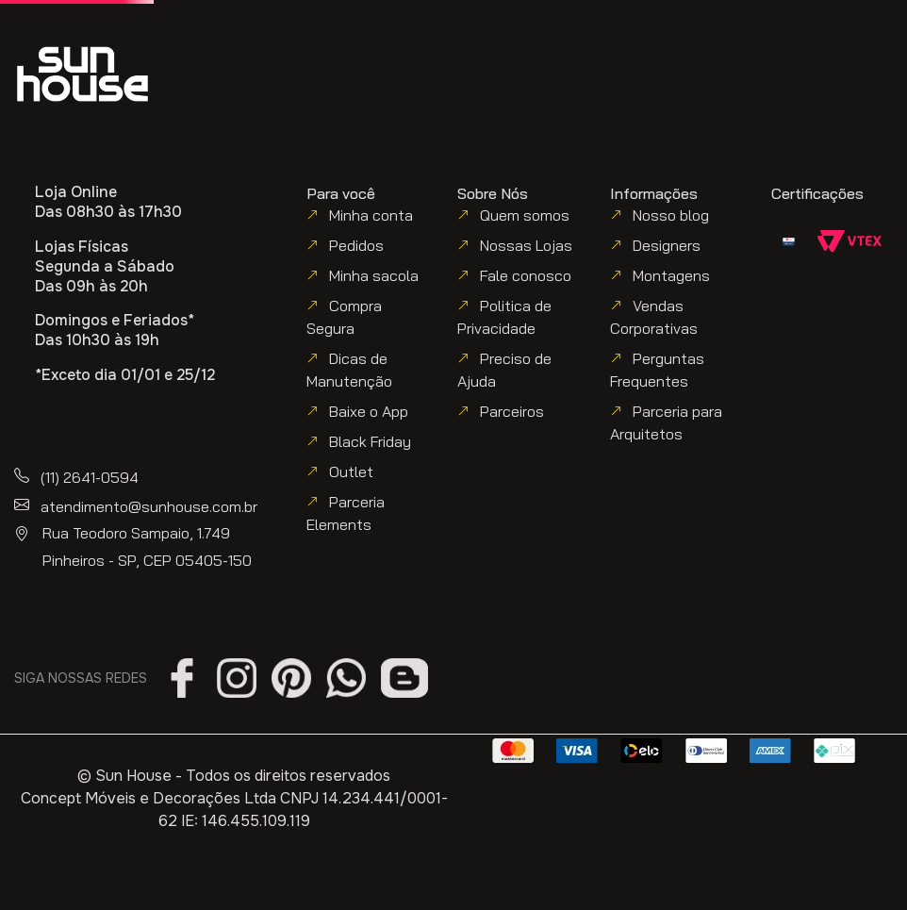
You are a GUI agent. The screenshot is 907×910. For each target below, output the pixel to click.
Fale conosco (525, 275)
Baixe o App (368, 411)
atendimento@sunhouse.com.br (149, 506)
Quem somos (524, 215)
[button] (697, 58)
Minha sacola (374, 275)
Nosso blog (671, 215)
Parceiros (512, 411)
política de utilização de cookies (275, 838)
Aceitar (453, 878)
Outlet (351, 471)
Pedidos (356, 245)
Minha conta (371, 215)
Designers (667, 245)
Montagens (671, 275)
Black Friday (370, 441)
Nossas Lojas (526, 245)
